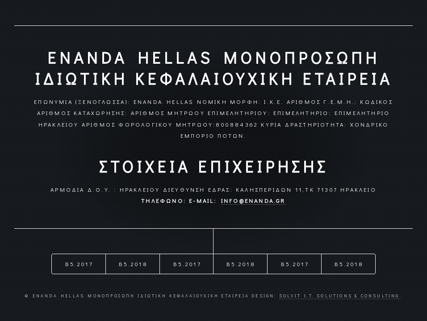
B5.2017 (79, 264)
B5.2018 (133, 264)
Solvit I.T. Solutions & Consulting (339, 296)
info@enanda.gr (253, 200)
